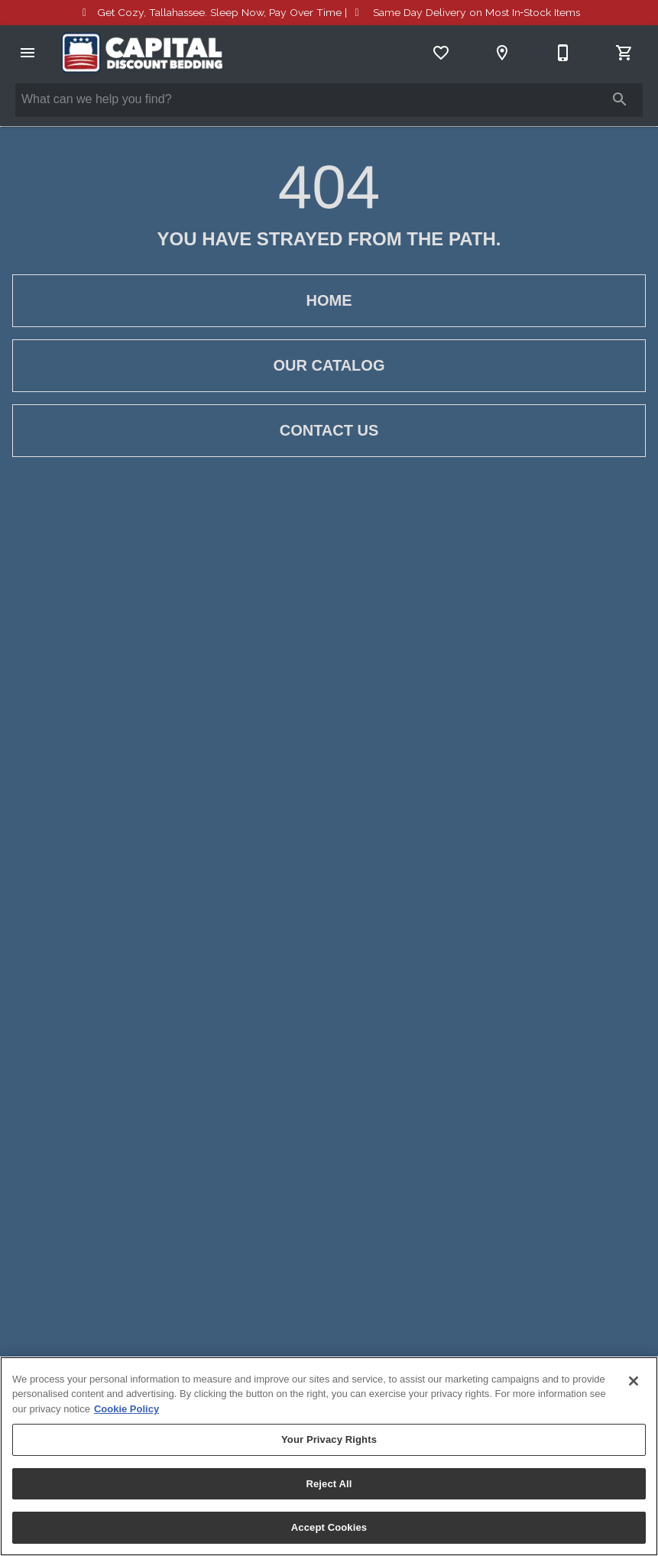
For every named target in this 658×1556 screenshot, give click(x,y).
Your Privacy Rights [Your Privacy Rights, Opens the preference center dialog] (329, 1439)
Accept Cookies (329, 1527)
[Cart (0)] (624, 52)
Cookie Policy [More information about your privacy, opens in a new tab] (126, 1409)
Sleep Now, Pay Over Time (219, 12)
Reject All (329, 1484)
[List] (441, 52)
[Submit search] (620, 99)
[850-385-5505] (563, 52)
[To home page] (141, 53)
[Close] (633, 1381)
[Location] (502, 52)
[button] (27, 52)
